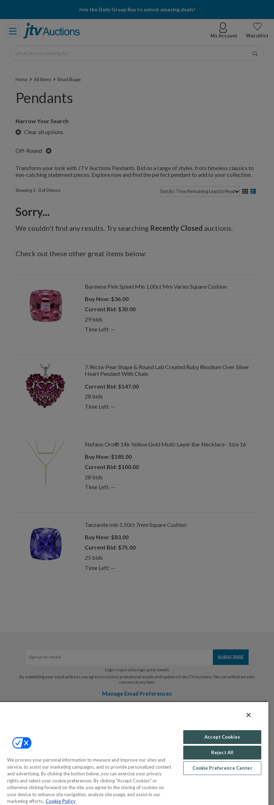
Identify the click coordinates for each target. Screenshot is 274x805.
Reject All (222, 752)
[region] (134, 753)
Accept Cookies (222, 737)
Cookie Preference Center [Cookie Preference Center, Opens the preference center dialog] (222, 768)
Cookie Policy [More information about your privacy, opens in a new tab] (61, 801)
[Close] (248, 715)
